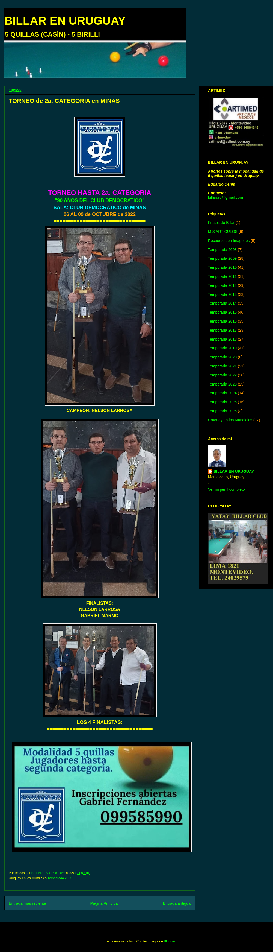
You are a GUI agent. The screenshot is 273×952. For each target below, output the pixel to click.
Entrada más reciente (27, 903)
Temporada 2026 (222, 411)
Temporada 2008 (222, 249)
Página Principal (104, 903)
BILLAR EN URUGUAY (65, 20)
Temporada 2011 (222, 276)
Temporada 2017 (222, 330)
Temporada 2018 (222, 339)
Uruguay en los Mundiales (230, 420)
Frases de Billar (221, 222)
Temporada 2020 (222, 357)
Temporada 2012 (222, 285)
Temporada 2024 (222, 393)
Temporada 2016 (222, 321)
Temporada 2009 (222, 258)
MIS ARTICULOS (223, 231)
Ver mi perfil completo (226, 489)
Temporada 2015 (222, 312)
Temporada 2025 (222, 402)
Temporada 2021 (222, 366)
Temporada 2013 (222, 294)
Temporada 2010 (222, 267)
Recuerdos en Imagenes (229, 240)
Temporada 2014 (222, 303)
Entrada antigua (177, 903)
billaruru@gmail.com (225, 197)
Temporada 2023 (222, 384)
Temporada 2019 (222, 348)
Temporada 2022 (60, 878)
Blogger (169, 941)
